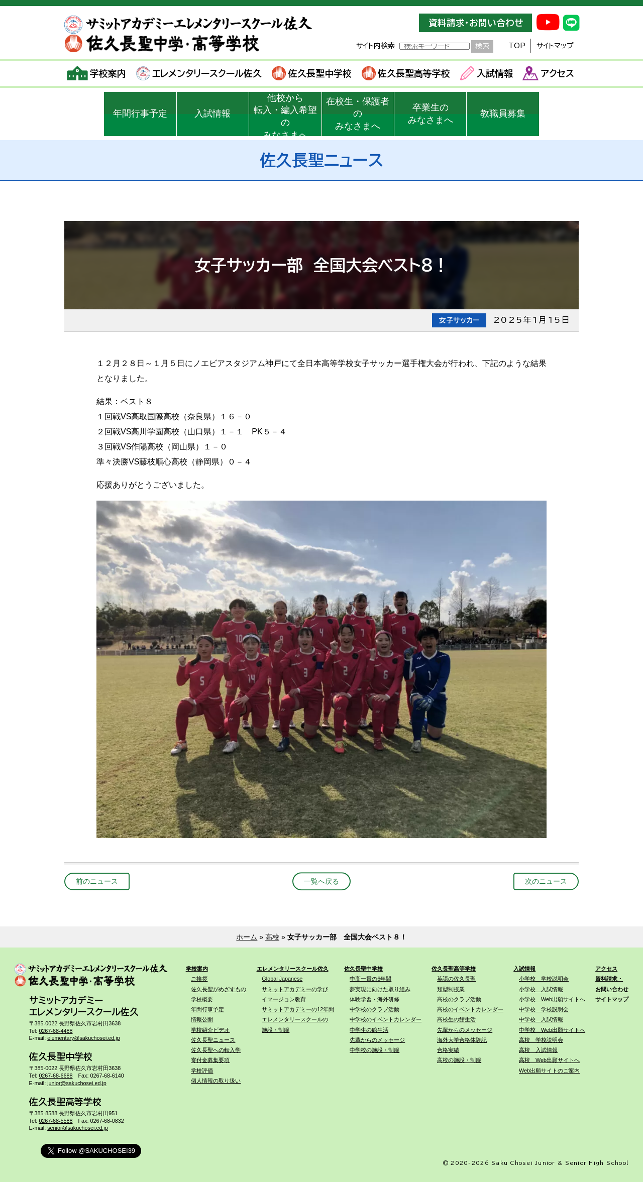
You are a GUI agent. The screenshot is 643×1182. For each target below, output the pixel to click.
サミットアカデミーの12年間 (298, 1009)
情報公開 (202, 1019)
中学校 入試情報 (541, 1019)
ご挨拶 (199, 979)
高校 (272, 937)
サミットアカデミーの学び (295, 989)
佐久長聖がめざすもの (218, 989)
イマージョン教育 (284, 999)
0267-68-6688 (55, 1076)
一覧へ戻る (321, 881)
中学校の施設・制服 (374, 1050)
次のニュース (546, 881)
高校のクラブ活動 (459, 999)
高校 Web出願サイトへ (549, 1060)
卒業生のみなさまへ (430, 113)
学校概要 (202, 999)
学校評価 (202, 1071)
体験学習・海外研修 (374, 999)
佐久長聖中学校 (312, 73)
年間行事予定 (140, 113)
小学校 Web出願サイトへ (552, 999)
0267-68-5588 (55, 1121)
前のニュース (97, 881)
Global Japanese (282, 979)
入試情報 (486, 73)
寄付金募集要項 (210, 1060)
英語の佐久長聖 (456, 979)
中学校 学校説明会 (544, 1009)
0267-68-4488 (55, 1031)
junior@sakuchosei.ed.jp (76, 1083)
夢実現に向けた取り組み (380, 989)
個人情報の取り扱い (216, 1081)
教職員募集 (502, 113)
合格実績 (448, 1050)
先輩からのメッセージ (377, 1040)
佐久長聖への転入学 (216, 1050)
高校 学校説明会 (541, 1040)
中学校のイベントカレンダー (385, 1019)
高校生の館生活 (456, 1019)
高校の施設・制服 (459, 1060)
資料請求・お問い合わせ (475, 23)
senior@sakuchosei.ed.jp (77, 1128)
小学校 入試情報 (541, 989)
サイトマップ (555, 45)
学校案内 (97, 73)
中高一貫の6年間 (370, 979)
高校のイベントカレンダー (470, 1009)
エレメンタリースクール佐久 (199, 73)
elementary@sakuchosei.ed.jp (83, 1038)
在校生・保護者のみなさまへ (357, 114)
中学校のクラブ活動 (374, 1009)
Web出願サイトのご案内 (549, 1071)
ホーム (246, 937)
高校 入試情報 (538, 1050)
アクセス (548, 73)
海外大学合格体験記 (462, 1040)
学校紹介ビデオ (210, 1030)
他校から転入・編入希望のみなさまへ (285, 114)
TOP (516, 45)
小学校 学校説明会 (544, 979)
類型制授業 (451, 989)
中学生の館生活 (369, 1030)
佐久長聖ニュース (213, 1040)
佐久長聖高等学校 (406, 73)
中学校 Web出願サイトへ (552, 1030)
